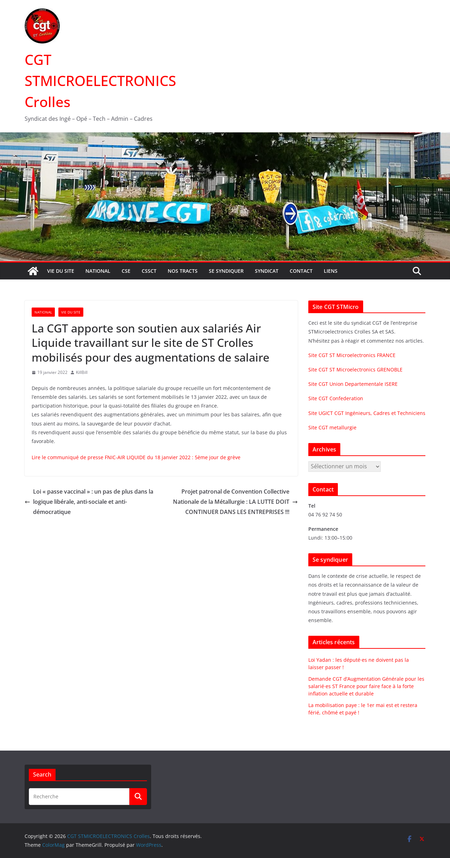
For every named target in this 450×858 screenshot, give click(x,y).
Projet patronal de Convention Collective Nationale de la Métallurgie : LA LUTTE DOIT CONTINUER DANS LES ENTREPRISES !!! (235, 502)
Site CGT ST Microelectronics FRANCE (352, 355)
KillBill (82, 372)
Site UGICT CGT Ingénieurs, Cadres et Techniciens (366, 413)
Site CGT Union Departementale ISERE (353, 384)
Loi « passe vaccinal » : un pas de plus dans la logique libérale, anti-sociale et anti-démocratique (89, 502)
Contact (301, 271)
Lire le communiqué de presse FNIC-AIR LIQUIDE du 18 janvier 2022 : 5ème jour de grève (136, 457)
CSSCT (149, 271)
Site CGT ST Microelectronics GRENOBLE (355, 369)
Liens (331, 271)
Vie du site (60, 271)
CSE (126, 271)
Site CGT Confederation (335, 398)
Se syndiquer (226, 271)
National (97, 271)
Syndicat (266, 271)
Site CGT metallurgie (332, 427)
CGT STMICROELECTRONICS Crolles (100, 80)
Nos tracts (183, 271)
